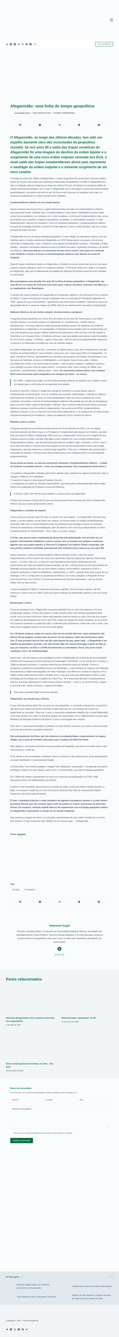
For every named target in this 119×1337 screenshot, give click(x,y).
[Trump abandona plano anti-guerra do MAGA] (10, 1297)
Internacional (68, 113)
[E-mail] (99, 125)
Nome (15, 1100)
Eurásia (16, 890)
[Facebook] (27, 44)
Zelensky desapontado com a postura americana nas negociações (32, 1286)
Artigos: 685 (59, 954)
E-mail (49, 1100)
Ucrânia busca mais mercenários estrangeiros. (92, 1286)
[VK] (23, 44)
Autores (57, 113)
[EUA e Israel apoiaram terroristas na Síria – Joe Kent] (32, 1045)
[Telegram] (7, 44)
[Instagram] (31, 44)
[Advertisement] (59, 857)
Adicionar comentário (22, 1109)
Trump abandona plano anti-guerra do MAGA (36, 1297)
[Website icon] (59, 949)
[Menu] (111, 20)
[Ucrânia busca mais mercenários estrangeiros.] (65, 1286)
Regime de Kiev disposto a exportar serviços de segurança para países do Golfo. (91, 1297)
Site (81, 1100)
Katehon (21, 834)
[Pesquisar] (35, 44)
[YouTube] (15, 44)
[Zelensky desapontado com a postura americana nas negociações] (32, 999)
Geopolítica (29, 890)
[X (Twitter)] (11, 44)
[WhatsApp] (79, 125)
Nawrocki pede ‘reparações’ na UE (78, 1018)
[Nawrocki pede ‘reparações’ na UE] (87, 999)
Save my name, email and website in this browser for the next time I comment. (43, 1133)
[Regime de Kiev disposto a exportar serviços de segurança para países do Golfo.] (65, 1297)
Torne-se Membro (104, 44)
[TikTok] (19, 44)
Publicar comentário (21, 1140)
